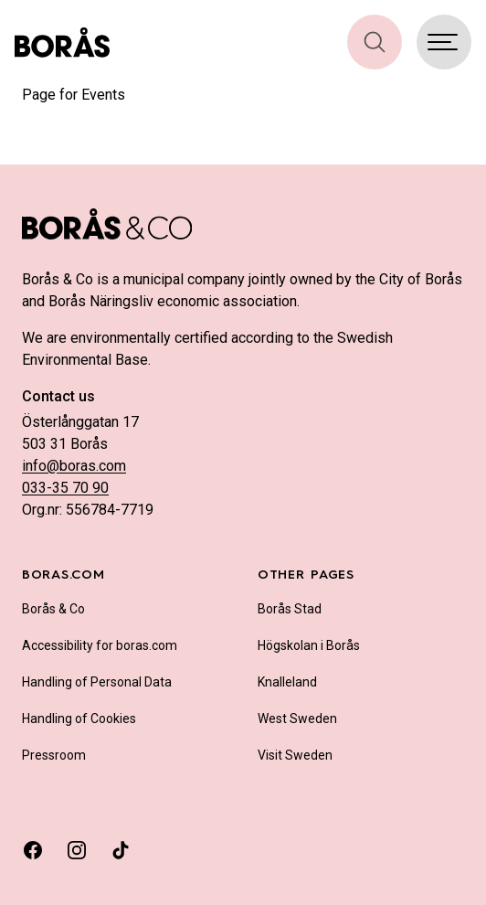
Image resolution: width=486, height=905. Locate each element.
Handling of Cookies (79, 718)
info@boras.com (74, 465)
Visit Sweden (295, 755)
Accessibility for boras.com (99, 645)
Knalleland (287, 682)
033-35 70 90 (65, 487)
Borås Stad (290, 609)
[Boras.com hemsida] (62, 42)
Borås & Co (53, 609)
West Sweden (297, 718)
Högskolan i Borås (309, 645)
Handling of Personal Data (97, 682)
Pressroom (54, 755)
